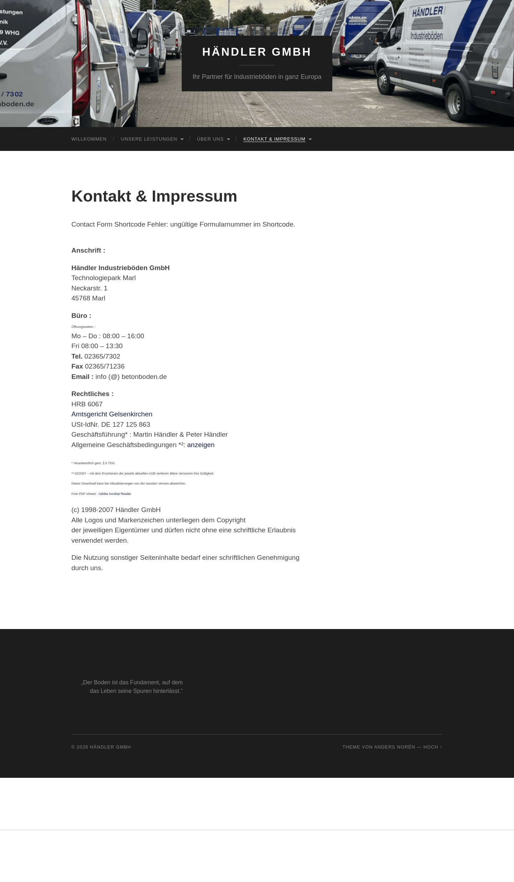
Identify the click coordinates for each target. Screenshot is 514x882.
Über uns (210, 139)
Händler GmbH (257, 51)
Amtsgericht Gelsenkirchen (111, 414)
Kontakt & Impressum (274, 139)
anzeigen (201, 444)
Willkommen (89, 139)
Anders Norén (394, 747)
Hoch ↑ (433, 747)
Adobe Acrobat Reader (115, 494)
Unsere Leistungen (149, 139)
